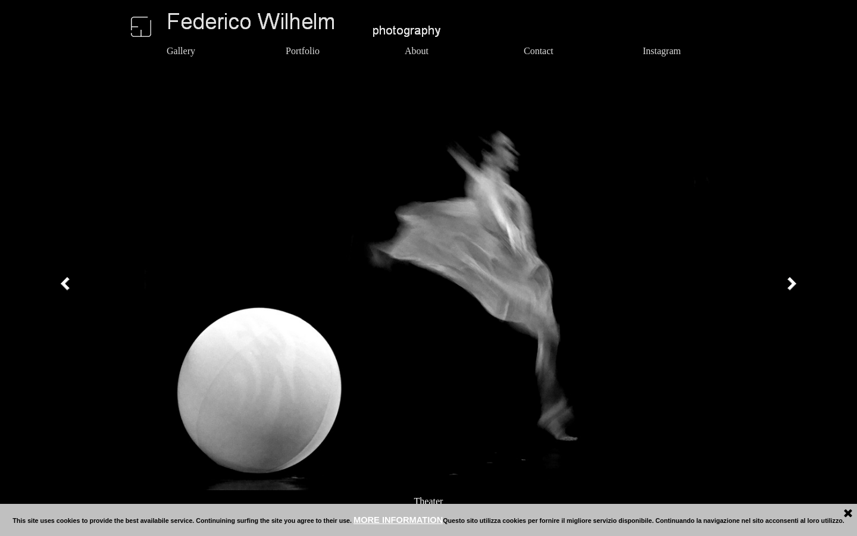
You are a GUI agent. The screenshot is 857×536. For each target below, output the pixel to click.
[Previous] (68, 284)
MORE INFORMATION (398, 520)
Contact (538, 51)
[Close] (848, 514)
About (416, 51)
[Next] (789, 284)
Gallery (181, 51)
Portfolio (303, 51)
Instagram (662, 51)
